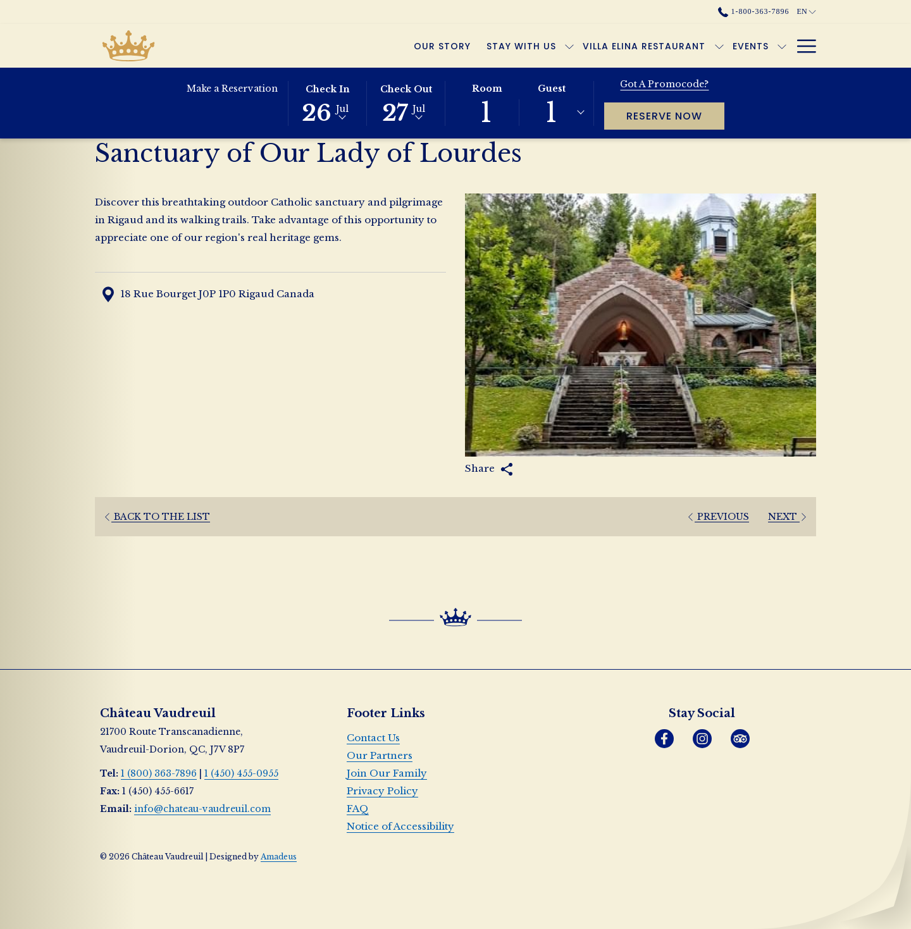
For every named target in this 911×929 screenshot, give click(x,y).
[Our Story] (302, 46)
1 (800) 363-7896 (159, 773)
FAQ (358, 809)
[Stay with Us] (382, 46)
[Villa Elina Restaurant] (504, 46)
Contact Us (373, 738)
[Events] (611, 46)
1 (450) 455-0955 (241, 773)
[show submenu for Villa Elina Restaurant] (579, 46)
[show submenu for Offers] (704, 46)
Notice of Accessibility (400, 826)
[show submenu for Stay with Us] (429, 46)
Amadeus (279, 856)
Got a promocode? (664, 84)
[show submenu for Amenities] (782, 46)
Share (489, 469)
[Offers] (673, 46)
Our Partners (379, 755)
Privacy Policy (382, 791)
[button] (328, 102)
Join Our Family (387, 773)
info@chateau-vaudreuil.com (202, 809)
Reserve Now (675, 115)
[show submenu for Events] (642, 46)
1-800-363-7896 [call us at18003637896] (753, 11)
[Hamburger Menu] (802, 46)
